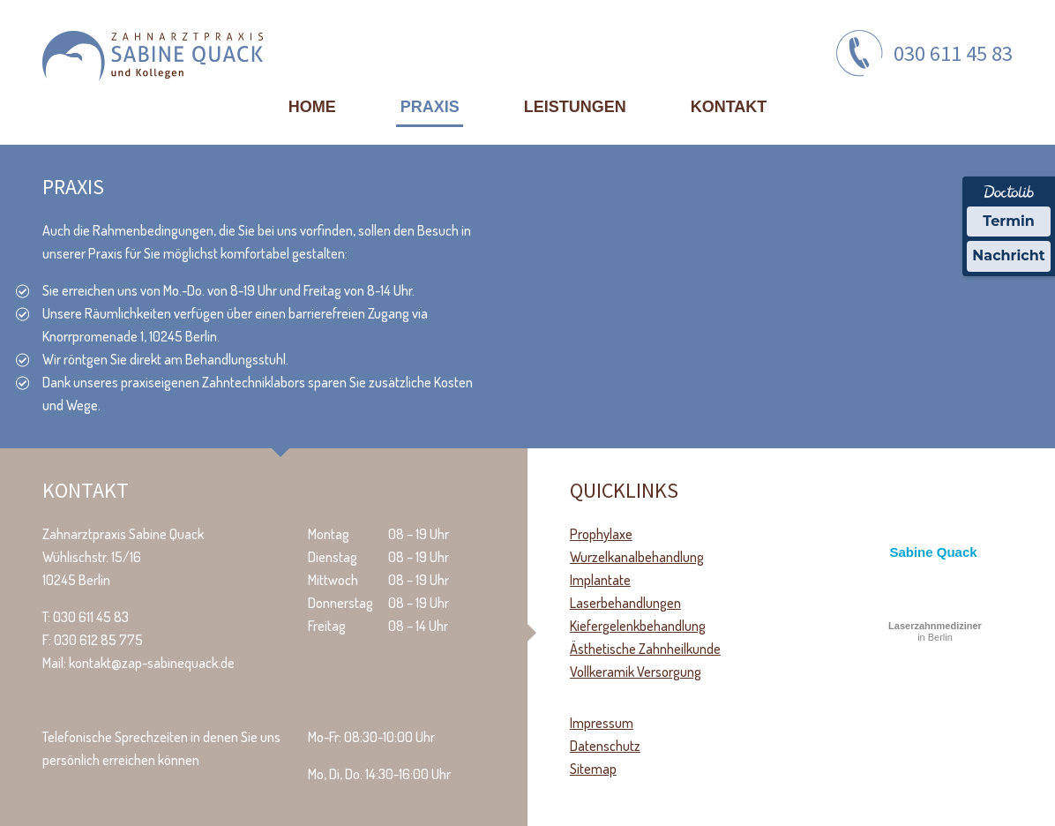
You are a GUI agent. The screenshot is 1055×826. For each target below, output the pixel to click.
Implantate (600, 580)
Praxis (430, 107)
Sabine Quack (932, 551)
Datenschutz (605, 746)
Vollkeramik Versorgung (635, 671)
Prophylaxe (601, 534)
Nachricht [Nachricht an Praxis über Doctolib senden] (1008, 255)
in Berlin (935, 631)
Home (312, 107)
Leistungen (575, 107)
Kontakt (729, 107)
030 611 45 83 (953, 53)
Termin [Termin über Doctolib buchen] (1009, 221)
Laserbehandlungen (625, 603)
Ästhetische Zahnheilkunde (645, 648)
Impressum (601, 723)
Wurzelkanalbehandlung (637, 557)
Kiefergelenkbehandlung (638, 626)
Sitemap (593, 768)
